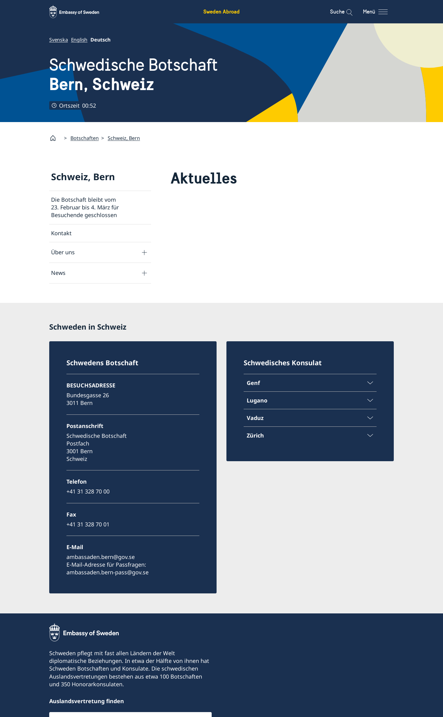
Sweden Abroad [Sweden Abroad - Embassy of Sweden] (221, 11)
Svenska (58, 39)
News (58, 272)
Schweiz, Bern (124, 137)
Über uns (63, 252)
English (79, 39)
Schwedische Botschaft (133, 74)
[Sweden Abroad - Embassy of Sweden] (80, 11)
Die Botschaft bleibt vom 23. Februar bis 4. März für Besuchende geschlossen (85, 207)
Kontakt (61, 232)
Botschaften (84, 137)
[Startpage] (55, 138)
